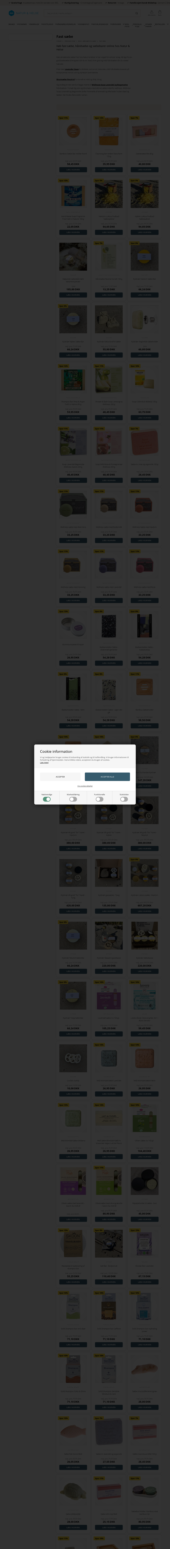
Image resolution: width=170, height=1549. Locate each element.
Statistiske (124, 797)
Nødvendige (46, 797)
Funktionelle (99, 797)
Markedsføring (73, 797)
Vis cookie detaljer (85, 786)
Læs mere (44, 762)
